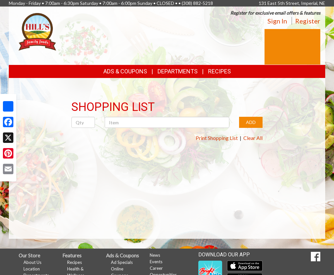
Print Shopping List (217, 138)
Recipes (219, 71)
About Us (32, 262)
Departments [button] (178, 71)
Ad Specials (122, 262)
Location (31, 268)
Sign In (277, 21)
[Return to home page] (37, 31)
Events (156, 261)
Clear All (253, 138)
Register (307, 21)
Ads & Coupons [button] (125, 71)
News (155, 255)
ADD (251, 122)
